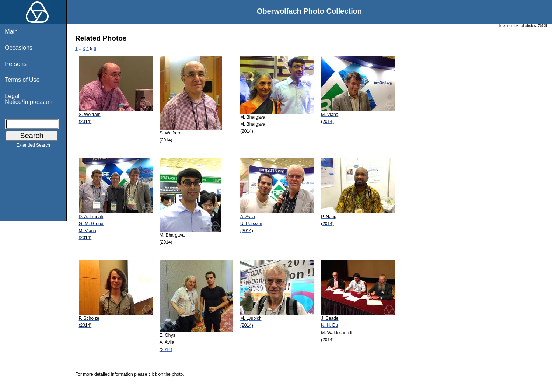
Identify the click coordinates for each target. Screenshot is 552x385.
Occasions (18, 48)
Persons (16, 64)
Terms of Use (22, 80)
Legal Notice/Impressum (28, 99)
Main (11, 31)
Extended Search (33, 146)
